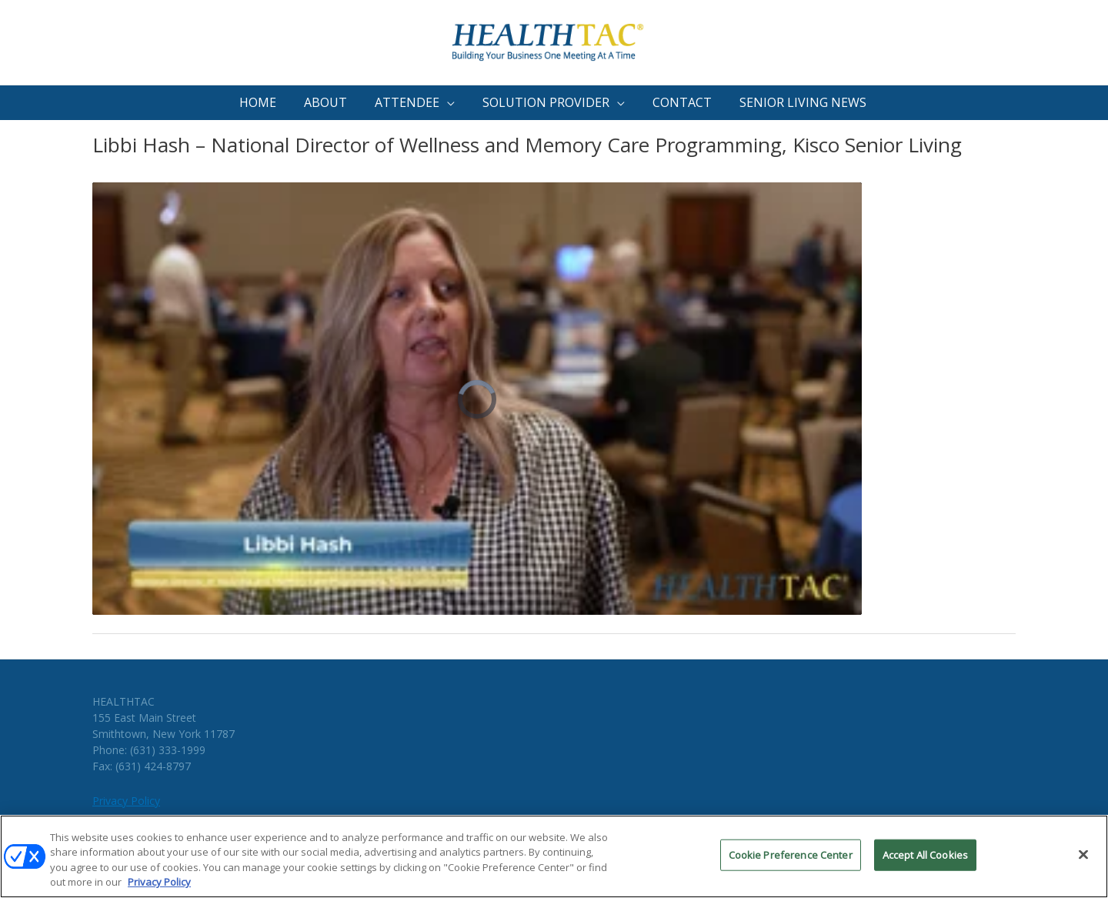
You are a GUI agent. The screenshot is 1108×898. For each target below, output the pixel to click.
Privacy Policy (126, 800)
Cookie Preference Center (791, 859)
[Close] (1083, 859)
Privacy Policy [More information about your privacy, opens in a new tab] (159, 887)
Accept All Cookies (925, 859)
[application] (447, 102)
